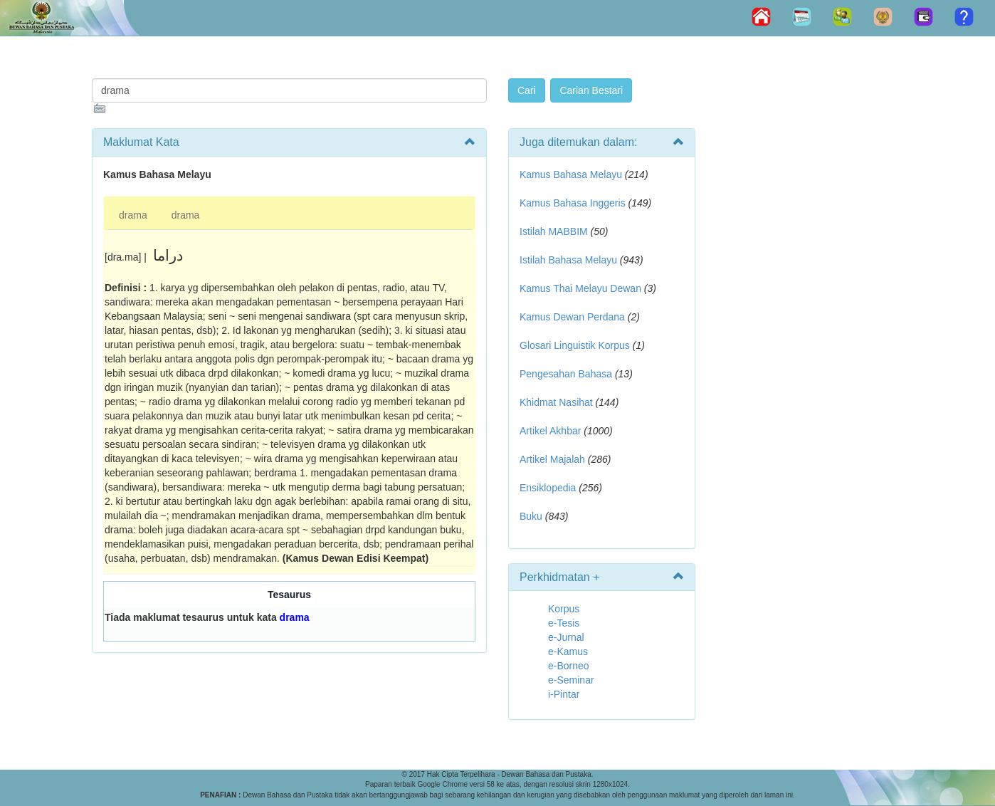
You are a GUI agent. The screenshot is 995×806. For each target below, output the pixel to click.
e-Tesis (563, 623)
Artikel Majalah (552, 459)
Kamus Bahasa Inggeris (573, 203)
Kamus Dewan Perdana (572, 317)
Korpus (563, 608)
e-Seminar (571, 680)
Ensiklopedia (548, 487)
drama (133, 215)
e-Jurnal (566, 637)
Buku (531, 516)
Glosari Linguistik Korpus (575, 345)
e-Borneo (568, 665)
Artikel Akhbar (550, 430)
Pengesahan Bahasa (566, 374)
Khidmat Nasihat (556, 402)
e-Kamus (568, 651)
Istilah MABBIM (554, 231)
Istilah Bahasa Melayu (568, 260)
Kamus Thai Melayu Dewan (580, 288)
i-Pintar (563, 694)
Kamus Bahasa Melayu (572, 174)
